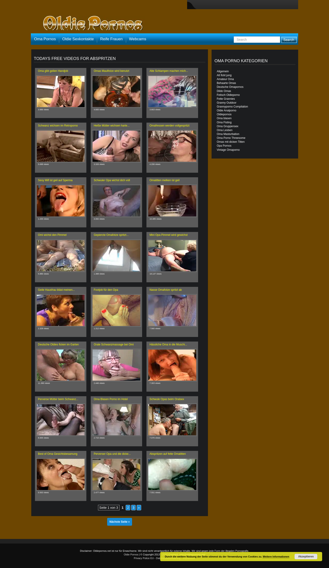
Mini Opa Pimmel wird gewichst (168, 235)
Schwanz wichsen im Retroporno (58, 125)
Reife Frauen (111, 39)
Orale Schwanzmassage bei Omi (114, 344)
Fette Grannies (226, 98)
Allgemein (223, 71)
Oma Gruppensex (228, 126)
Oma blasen (224, 118)
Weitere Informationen (276, 556)
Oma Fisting (224, 122)
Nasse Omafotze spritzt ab (165, 289)
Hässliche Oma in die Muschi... (168, 344)
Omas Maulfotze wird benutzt (111, 71)
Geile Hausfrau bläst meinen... (56, 289)
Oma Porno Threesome (231, 138)
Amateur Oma (225, 79)
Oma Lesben (225, 130)
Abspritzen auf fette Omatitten (167, 453)
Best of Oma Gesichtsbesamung (57, 453)
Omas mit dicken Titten (231, 141)
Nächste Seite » (119, 521)
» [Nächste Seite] (139, 507)
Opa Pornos (224, 145)
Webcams (137, 39)
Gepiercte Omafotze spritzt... (111, 235)
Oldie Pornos (131, 554)
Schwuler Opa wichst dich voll (112, 180)
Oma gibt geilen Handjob (53, 71)
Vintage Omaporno (228, 149)
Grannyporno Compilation (232, 106)
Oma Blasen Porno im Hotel (111, 399)
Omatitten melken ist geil (164, 180)
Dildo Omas (224, 91)
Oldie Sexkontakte (78, 39)
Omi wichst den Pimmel (52, 235)
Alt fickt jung (224, 75)
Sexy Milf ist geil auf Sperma (55, 180)
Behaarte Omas (226, 83)
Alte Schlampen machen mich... (168, 71)
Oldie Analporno (226, 110)
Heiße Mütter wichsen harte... (112, 125)
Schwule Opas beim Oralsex (166, 399)
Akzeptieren (306, 556)
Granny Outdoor (226, 102)
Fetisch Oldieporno (228, 95)
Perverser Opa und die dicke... (112, 453)
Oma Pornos (45, 39)
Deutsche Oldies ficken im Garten (58, 344)
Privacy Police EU (144, 558)
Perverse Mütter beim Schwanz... (58, 399)
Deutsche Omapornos (230, 87)
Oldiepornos (224, 114)
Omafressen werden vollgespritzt (169, 125)
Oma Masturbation (228, 134)
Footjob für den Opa (106, 289)
